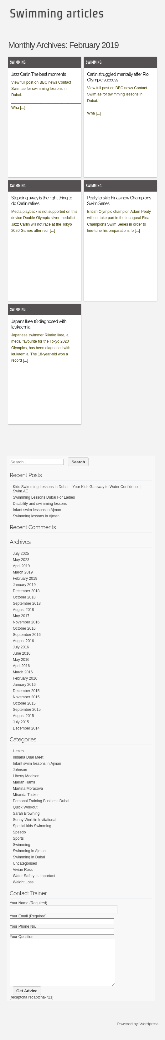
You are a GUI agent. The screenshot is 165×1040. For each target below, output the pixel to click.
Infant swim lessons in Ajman (37, 510)
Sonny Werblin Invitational (34, 820)
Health (18, 751)
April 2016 (21, 666)
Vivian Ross (23, 869)
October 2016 (24, 628)
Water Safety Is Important (34, 876)
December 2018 (26, 591)
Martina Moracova (28, 788)
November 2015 (26, 697)
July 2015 (21, 722)
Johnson (20, 770)
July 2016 (21, 647)
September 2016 (27, 634)
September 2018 (27, 603)
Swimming (18, 62)
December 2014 (26, 728)
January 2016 (24, 684)
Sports (18, 838)
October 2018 (24, 597)
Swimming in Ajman (29, 851)
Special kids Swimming (32, 826)
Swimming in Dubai (29, 857)
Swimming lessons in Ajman (36, 516)
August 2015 (23, 716)
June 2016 (21, 653)
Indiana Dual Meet (28, 757)
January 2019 (24, 585)
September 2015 (27, 709)
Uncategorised (25, 863)
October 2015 (24, 703)
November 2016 (26, 622)
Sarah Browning (26, 813)
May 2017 (21, 616)
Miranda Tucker (26, 795)
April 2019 (21, 566)
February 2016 (25, 678)
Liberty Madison (26, 776)
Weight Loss (23, 882)
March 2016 (23, 672)
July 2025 (21, 553)
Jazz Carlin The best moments (38, 74)
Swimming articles (57, 13)
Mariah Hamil (24, 782)
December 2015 (26, 691)
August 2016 (23, 641)
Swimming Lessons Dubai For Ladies (44, 497)
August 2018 (23, 610)
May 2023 (21, 560)
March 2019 (23, 572)
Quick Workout (25, 807)
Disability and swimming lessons (40, 503)
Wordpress (148, 1033)
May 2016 (21, 659)
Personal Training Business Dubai (41, 801)
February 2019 (25, 578)
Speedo (19, 832)
